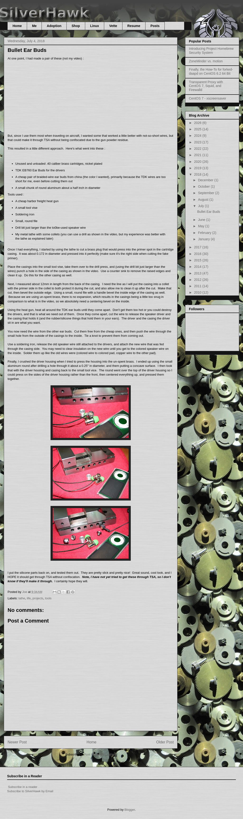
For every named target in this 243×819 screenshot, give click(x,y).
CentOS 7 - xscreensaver (207, 98)
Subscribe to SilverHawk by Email (30, 791)
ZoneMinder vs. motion (206, 61)
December (206, 180)
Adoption (54, 26)
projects (38, 598)
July (201, 206)
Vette (113, 26)
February (205, 233)
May (201, 226)
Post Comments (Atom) (100, 754)
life (29, 598)
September (206, 193)
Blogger (129, 809)
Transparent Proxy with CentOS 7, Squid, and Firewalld (206, 86)
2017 (198, 247)
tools (48, 598)
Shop (76, 26)
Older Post (165, 742)
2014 (198, 266)
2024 (198, 135)
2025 (198, 129)
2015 (198, 260)
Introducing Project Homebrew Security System (211, 51)
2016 (198, 254)
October (204, 186)
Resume (133, 26)
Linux (94, 26)
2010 (198, 292)
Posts (154, 26)
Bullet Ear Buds (208, 212)
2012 (198, 280)
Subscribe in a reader (22, 787)
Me (34, 26)
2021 (198, 155)
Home (17, 26)
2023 (198, 142)
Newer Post (17, 742)
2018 (198, 174)
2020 (198, 162)
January (204, 239)
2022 (198, 148)
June (202, 220)
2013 (198, 273)
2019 (198, 168)
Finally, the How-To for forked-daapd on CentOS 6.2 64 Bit (211, 71)
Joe (25, 592)
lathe (22, 598)
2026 (198, 123)
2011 (198, 286)
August (203, 199)
